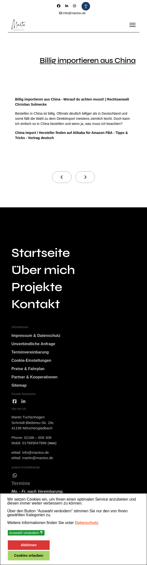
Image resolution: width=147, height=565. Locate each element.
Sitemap (19, 385)
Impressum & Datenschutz (35, 335)
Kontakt (35, 304)
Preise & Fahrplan (28, 369)
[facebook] (15, 401)
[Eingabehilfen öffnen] (86, 6)
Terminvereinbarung (30, 352)
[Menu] (132, 25)
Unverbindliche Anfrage (33, 344)
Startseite (40, 253)
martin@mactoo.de (37, 458)
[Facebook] (58, 6)
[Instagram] (74, 6)
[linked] (23, 401)
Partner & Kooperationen (34, 377)
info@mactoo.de (74, 13)
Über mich (43, 270)
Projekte (36, 287)
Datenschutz (86, 523)
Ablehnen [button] (29, 545)
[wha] (15, 475)
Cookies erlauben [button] (28, 555)
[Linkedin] (66, 6)
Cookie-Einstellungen (31, 360)
